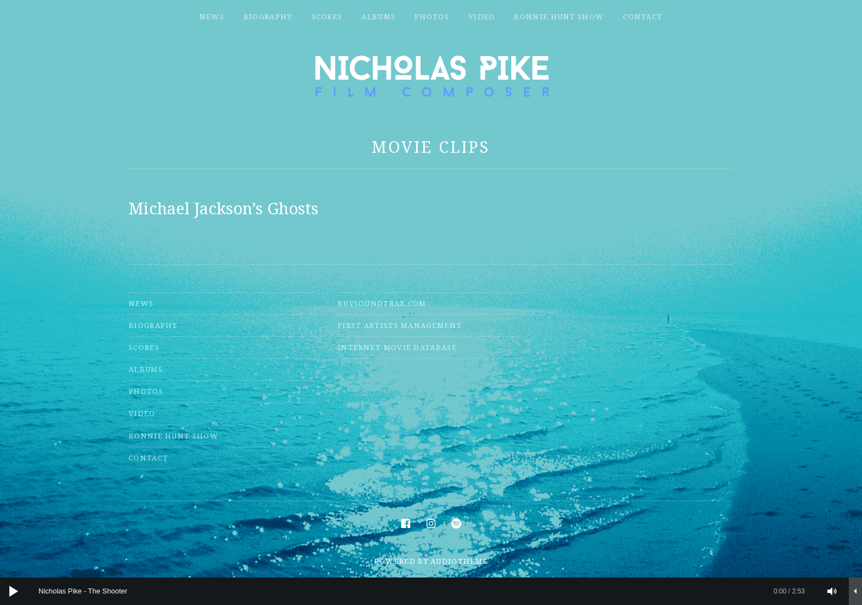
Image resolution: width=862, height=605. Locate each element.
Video (481, 16)
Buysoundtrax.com (382, 303)
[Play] (14, 591)
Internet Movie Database (397, 347)
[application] (431, 591)
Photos (432, 16)
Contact (642, 16)
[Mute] (832, 591)
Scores (327, 16)
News (212, 16)
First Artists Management (400, 325)
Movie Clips (431, 146)
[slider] (421, 591)
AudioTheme (459, 561)
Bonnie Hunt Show (559, 16)
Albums (378, 16)
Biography (268, 16)
